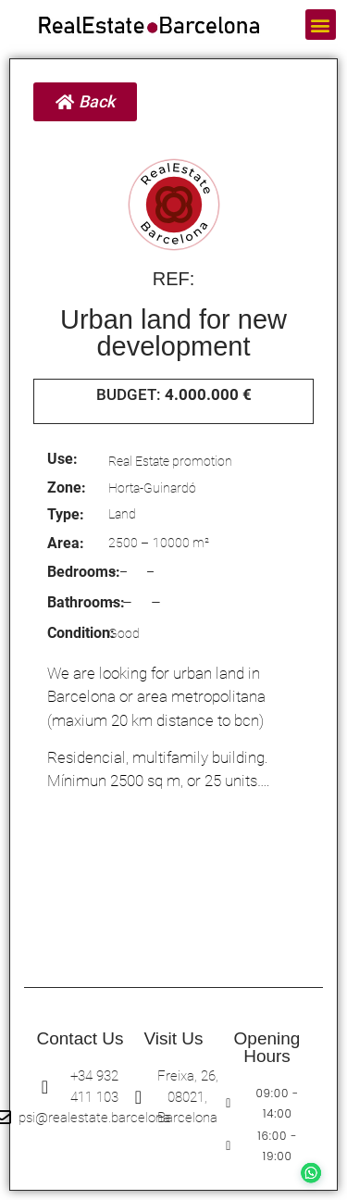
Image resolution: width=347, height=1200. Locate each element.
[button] (320, 24)
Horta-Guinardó (152, 488)
